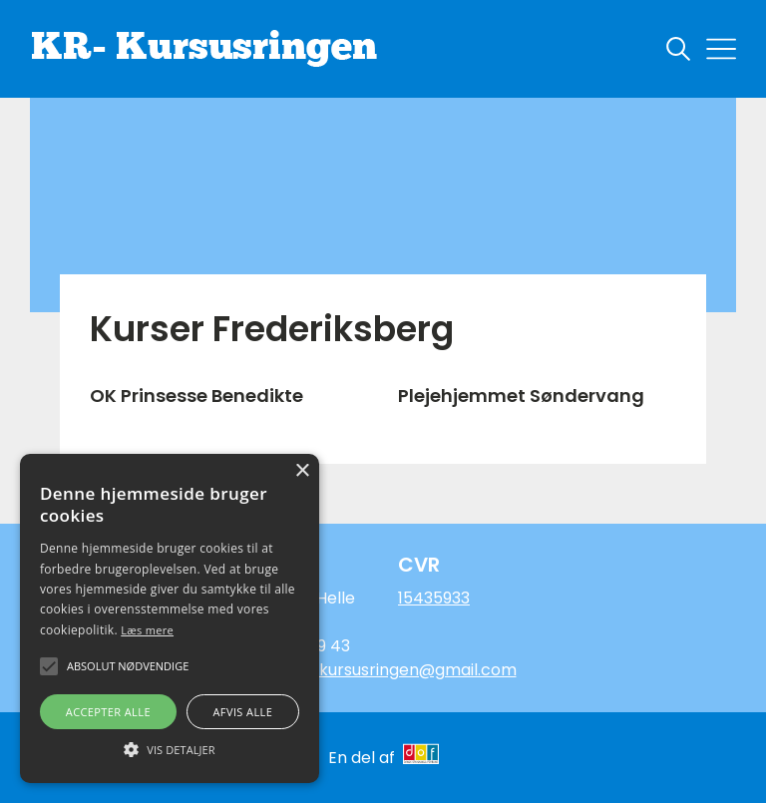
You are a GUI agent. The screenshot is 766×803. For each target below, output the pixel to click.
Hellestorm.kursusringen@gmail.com (373, 669)
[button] (169, 748)
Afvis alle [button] (242, 711)
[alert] (169, 618)
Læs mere (147, 629)
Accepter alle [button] (108, 711)
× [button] (301, 471)
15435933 (434, 598)
